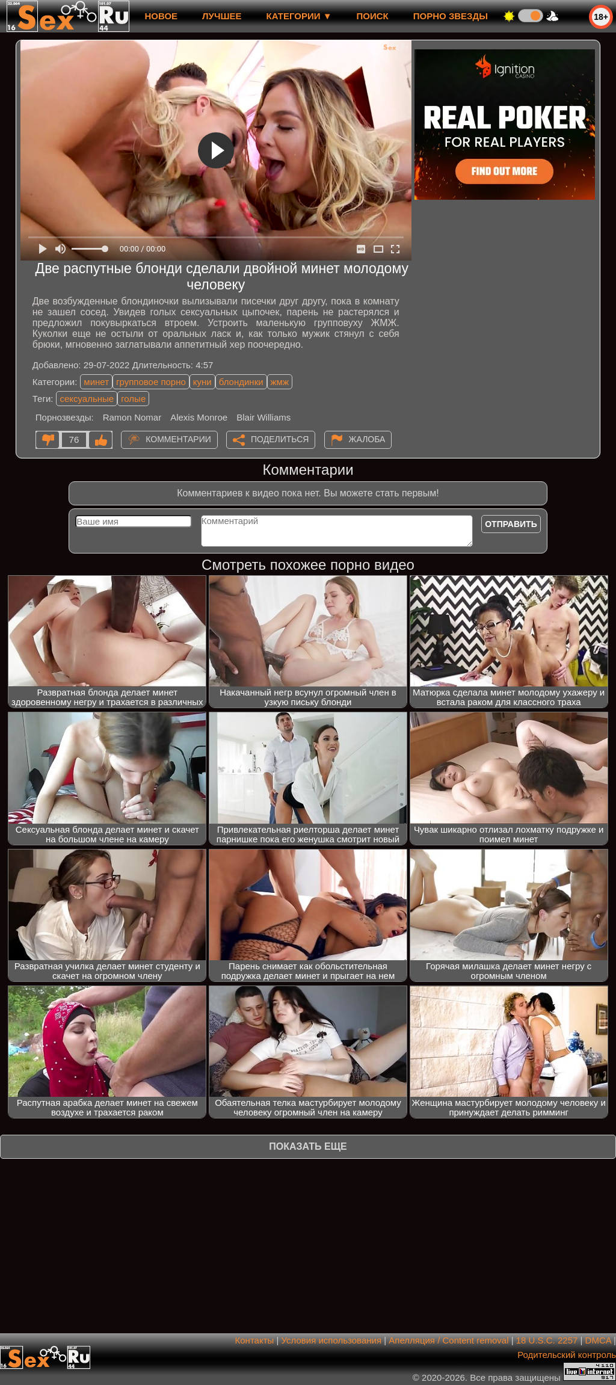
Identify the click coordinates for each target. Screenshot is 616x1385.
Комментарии (178, 439)
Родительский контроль (566, 1355)
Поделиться (280, 439)
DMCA (598, 1340)
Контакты (254, 1340)
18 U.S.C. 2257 (547, 1340)
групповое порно (151, 382)
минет (96, 382)
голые (133, 398)
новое (160, 16)
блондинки (241, 382)
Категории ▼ (299, 16)
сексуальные (87, 398)
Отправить (511, 524)
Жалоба (367, 439)
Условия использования (332, 1340)
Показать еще (307, 1146)
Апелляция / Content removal (448, 1340)
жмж (280, 382)
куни (202, 382)
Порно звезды (450, 16)
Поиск (373, 16)
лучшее (221, 16)
